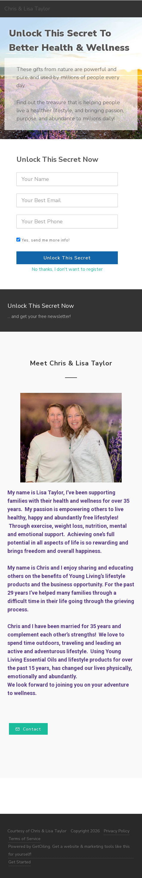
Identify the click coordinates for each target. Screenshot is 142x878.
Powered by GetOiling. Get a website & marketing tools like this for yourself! (69, 850)
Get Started (19, 862)
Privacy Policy (116, 831)
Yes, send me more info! (46, 240)
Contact (28, 729)
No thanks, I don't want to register (67, 269)
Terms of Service (24, 839)
